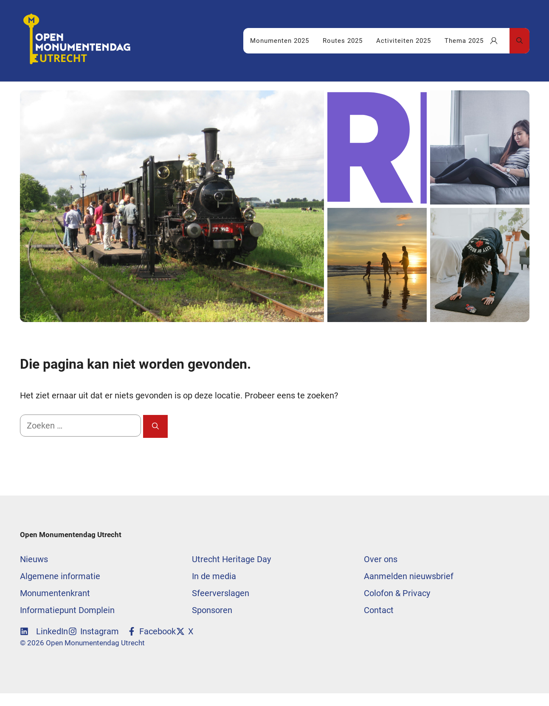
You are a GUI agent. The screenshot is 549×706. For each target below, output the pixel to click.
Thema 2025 (464, 41)
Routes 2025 (343, 41)
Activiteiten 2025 (403, 41)
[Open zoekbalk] (519, 40)
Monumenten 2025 (279, 41)
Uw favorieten (500, 41)
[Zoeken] (155, 426)
